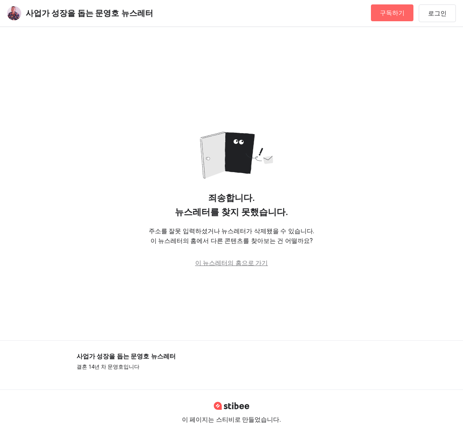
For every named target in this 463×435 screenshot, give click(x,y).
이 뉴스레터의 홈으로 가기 (231, 262)
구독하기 (392, 12)
